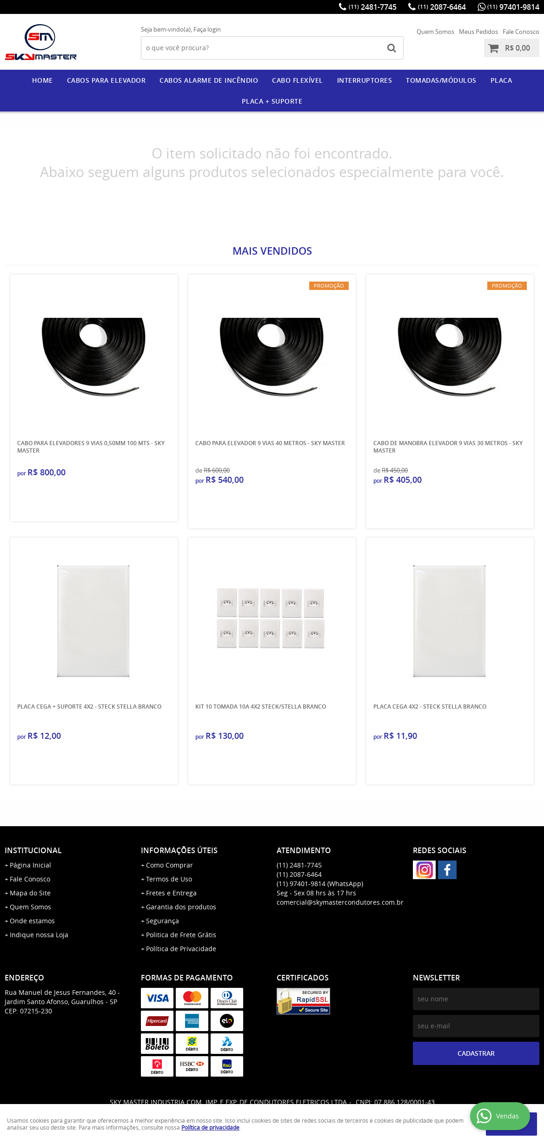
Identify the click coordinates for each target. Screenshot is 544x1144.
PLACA (501, 80)
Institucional (33, 850)
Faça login (207, 29)
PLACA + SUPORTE (272, 101)
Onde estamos (32, 920)
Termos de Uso (169, 878)
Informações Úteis (179, 850)
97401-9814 (513, 7)
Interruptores (364, 80)
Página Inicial (30, 865)
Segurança (162, 920)
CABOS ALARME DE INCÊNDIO (208, 80)
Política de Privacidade (181, 948)
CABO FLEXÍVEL (297, 80)
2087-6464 (442, 7)
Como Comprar (169, 865)
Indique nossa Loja (39, 934)
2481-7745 (373, 7)
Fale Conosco (521, 31)
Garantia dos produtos (181, 906)
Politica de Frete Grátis (181, 934)
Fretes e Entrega (171, 892)
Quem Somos (435, 31)
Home (42, 80)
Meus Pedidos (478, 31)
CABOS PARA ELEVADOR (106, 80)
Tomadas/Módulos (441, 80)
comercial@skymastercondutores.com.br (340, 902)
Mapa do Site (30, 892)
